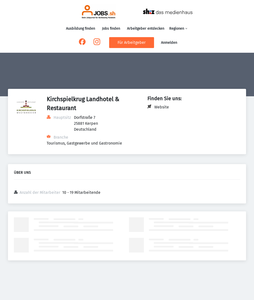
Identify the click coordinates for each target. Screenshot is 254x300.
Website (161, 107)
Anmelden (169, 43)
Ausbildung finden (80, 28)
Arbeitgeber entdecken (145, 28)
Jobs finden (111, 28)
